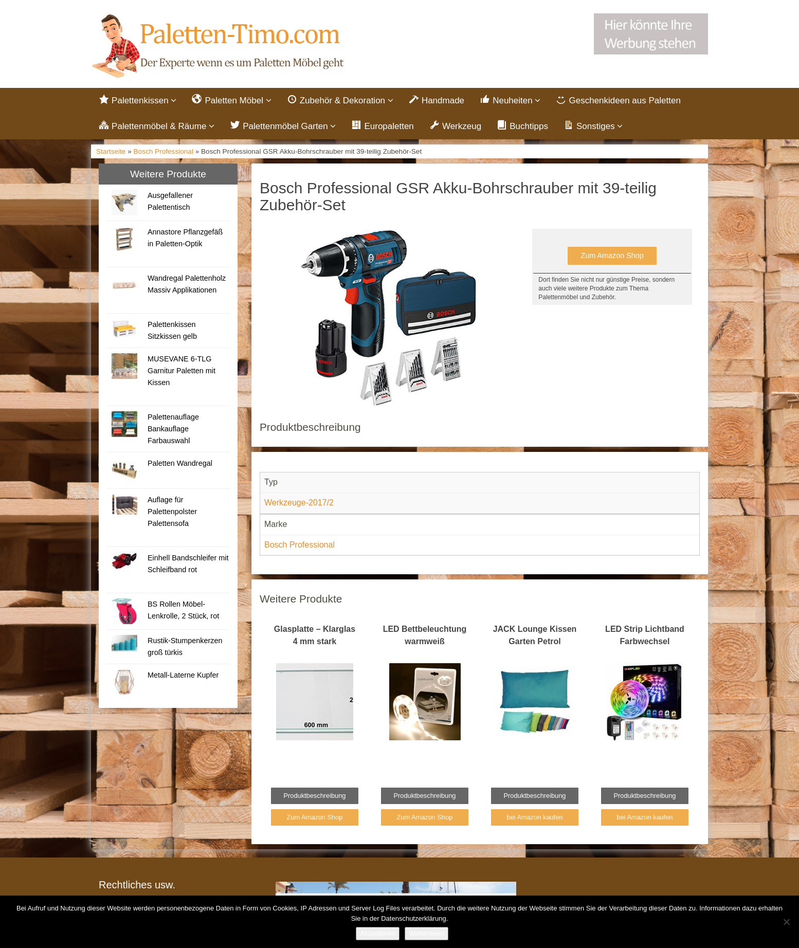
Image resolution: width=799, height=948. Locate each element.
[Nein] (786, 922)
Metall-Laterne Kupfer (183, 675)
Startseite (110, 151)
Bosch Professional (163, 151)
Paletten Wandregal (180, 463)
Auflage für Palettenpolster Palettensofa (172, 511)
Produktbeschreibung (315, 795)
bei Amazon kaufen (535, 817)
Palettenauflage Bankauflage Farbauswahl (173, 429)
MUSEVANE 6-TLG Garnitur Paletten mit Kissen (181, 371)
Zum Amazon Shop (611, 255)
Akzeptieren (377, 933)
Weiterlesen (426, 933)
